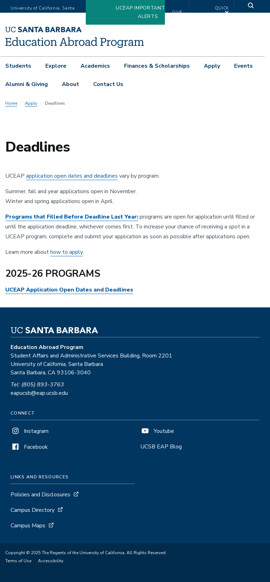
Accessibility (50, 561)
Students (18, 66)
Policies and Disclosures (40, 494)
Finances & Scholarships (157, 66)
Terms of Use (18, 561)
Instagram (30, 431)
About (70, 84)
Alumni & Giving (26, 84)
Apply (212, 66)
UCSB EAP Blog (161, 447)
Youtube (157, 431)
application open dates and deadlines (72, 176)
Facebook (29, 447)
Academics (95, 66)
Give (177, 12)
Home (11, 103)
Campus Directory (32, 510)
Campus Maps (28, 525)
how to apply (66, 252)
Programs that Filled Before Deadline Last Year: (71, 217)
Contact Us (108, 84)
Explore (55, 66)
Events (243, 66)
